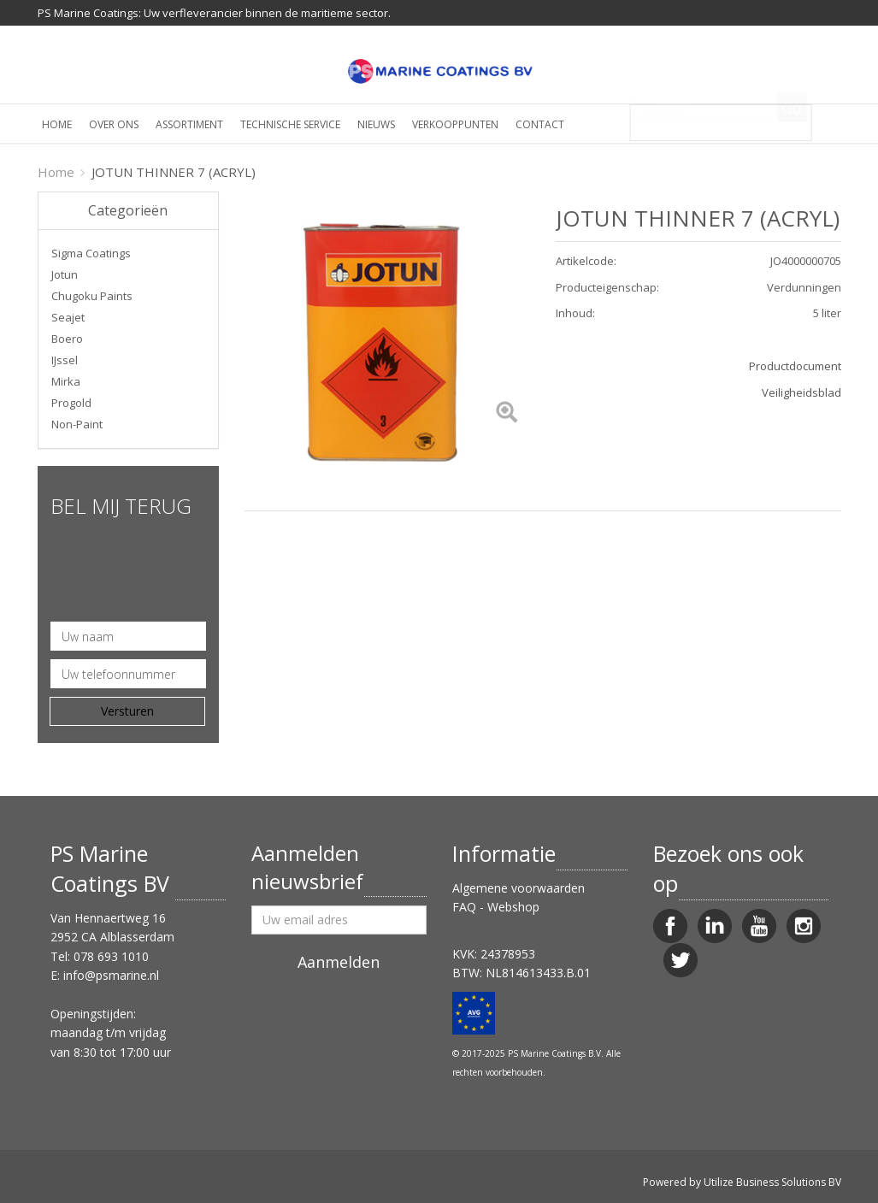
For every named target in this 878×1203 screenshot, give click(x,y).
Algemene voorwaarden (518, 888)
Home (57, 124)
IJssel (64, 360)
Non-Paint (77, 424)
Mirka (65, 381)
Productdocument (795, 366)
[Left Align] (506, 413)
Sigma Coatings (91, 253)
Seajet (68, 317)
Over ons (113, 124)
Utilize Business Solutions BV (772, 1182)
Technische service (290, 124)
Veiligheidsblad (801, 392)
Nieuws (376, 124)
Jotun (64, 274)
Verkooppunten (455, 124)
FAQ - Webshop (495, 907)
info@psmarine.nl (111, 975)
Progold (71, 402)
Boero (67, 338)
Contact (540, 124)
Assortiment (189, 124)
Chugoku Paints (92, 296)
